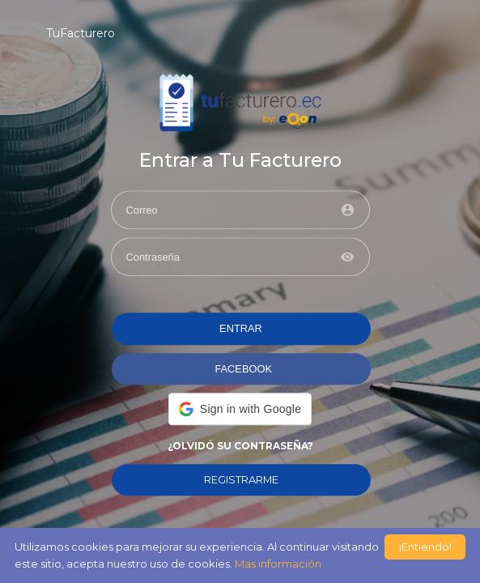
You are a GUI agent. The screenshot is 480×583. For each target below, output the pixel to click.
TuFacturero (80, 33)
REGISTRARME (241, 480)
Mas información (278, 563)
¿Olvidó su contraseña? (240, 446)
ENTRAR (240, 329)
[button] (240, 409)
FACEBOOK (243, 369)
